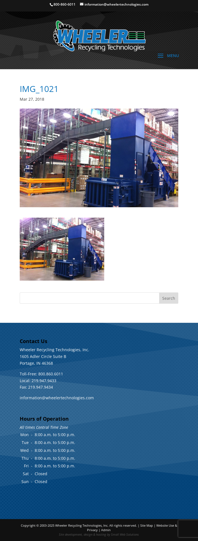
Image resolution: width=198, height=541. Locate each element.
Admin (106, 530)
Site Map (146, 525)
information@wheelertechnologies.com (57, 397)
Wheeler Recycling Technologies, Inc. (81, 525)
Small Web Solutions (125, 534)
